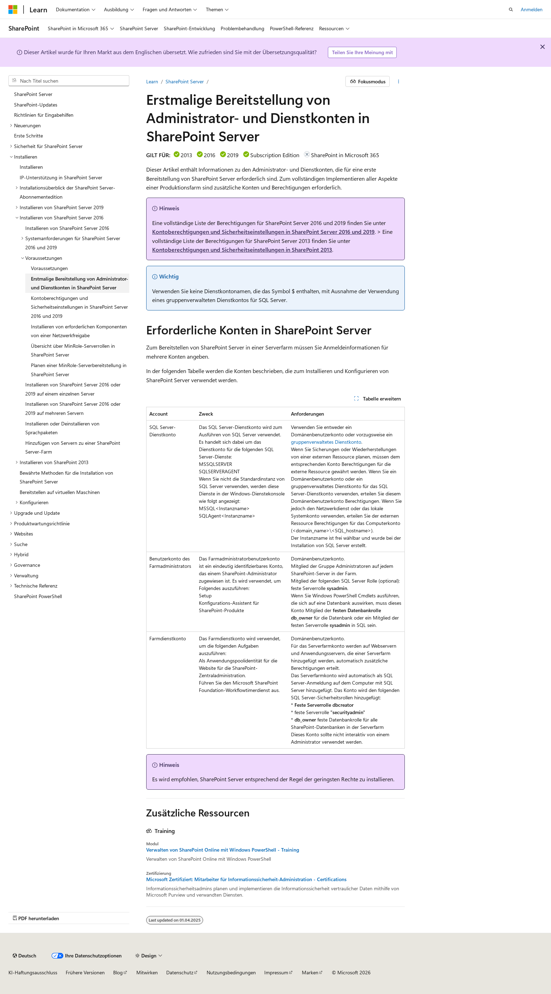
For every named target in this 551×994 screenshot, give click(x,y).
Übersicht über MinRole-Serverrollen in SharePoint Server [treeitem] (73, 350)
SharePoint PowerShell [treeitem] (38, 596)
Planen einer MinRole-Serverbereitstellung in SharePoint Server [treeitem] (79, 370)
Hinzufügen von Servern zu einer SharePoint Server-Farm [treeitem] (72, 447)
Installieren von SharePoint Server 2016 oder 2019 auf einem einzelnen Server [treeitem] (73, 389)
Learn (152, 81)
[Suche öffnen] (511, 9)
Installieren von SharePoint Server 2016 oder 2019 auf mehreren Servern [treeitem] (73, 408)
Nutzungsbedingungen (231, 972)
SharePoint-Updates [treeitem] (35, 104)
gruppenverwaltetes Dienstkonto (326, 441)
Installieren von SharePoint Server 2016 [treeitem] (67, 228)
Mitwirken (147, 972)
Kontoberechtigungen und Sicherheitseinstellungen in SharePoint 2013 (242, 249)
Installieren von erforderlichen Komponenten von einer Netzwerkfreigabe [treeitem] (79, 331)
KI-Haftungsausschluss (32, 972)
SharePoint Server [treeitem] (33, 94)
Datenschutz (179, 972)
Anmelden (532, 9)
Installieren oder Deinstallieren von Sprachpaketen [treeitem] (62, 428)
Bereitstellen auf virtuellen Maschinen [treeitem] (60, 492)
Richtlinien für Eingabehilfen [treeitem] (43, 114)
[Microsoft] (13, 9)
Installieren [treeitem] (31, 166)
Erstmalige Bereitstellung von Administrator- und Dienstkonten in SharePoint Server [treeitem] (79, 283)
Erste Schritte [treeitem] (28, 135)
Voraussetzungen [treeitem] (49, 268)
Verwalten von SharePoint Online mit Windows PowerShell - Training (222, 850)
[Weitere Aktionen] (399, 81)
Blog (118, 972)
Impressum (276, 972)
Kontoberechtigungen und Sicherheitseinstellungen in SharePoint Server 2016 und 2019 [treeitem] (79, 307)
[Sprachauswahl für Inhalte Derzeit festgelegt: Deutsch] (24, 955)
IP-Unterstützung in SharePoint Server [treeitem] (61, 177)
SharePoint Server (185, 81)
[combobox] (68, 80)
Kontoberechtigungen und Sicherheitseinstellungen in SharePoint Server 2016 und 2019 (263, 231)
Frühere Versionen (85, 972)
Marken (310, 972)
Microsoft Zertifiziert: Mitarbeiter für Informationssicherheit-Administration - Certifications (246, 879)
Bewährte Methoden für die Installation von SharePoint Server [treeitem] (66, 477)
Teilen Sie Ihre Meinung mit (362, 52)
